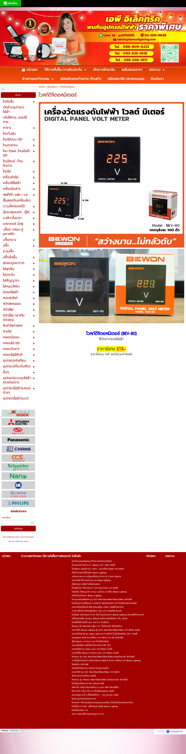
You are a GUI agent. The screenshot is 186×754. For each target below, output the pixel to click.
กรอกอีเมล (6, 517)
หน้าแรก (42, 86)
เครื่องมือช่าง (52, 86)
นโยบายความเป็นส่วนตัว (16, 541)
